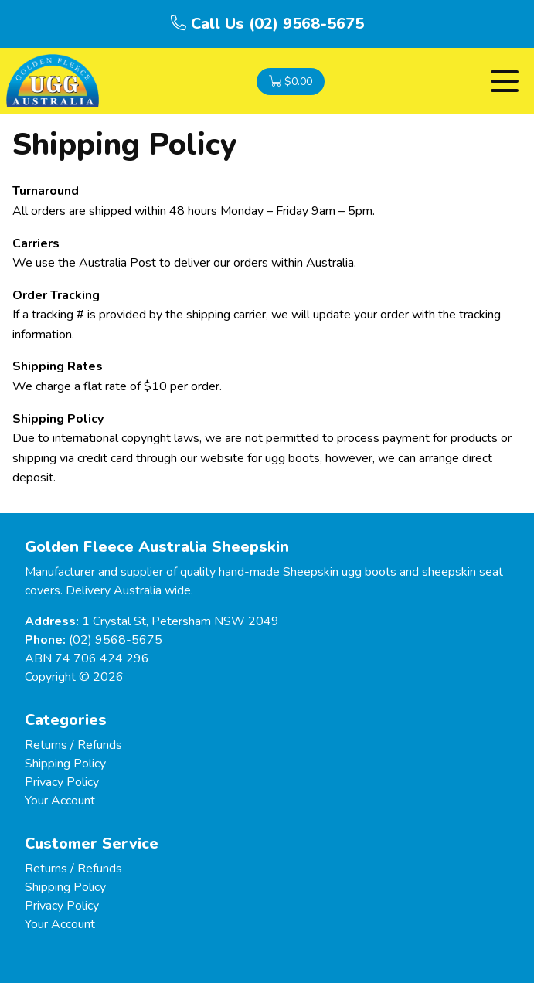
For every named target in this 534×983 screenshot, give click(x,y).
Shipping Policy (65, 763)
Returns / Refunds (73, 744)
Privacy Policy (62, 782)
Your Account (60, 800)
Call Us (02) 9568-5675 (267, 23)
